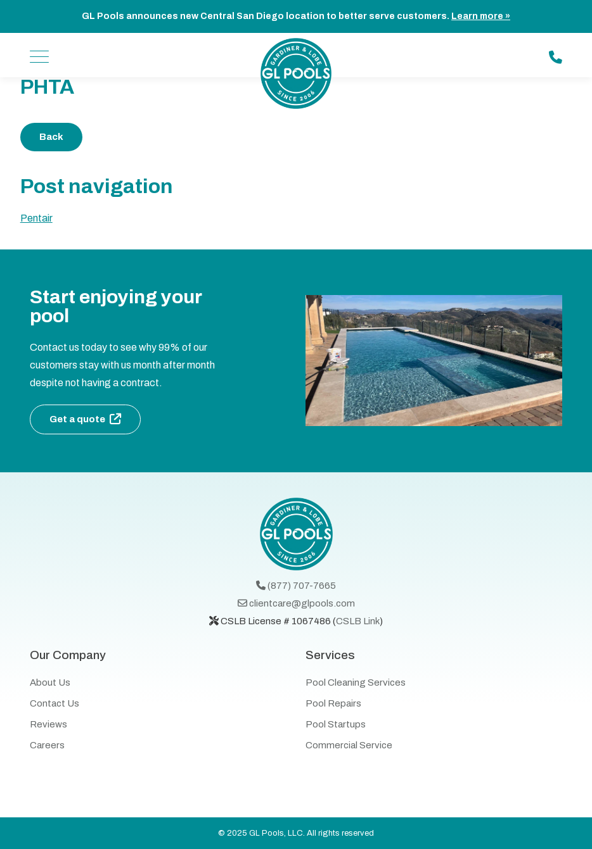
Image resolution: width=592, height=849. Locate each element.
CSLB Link (358, 621)
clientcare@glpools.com (296, 603)
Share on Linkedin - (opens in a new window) (545, 137)
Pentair (36, 218)
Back (51, 137)
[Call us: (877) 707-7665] (555, 57)
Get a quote (77, 419)
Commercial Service (349, 745)
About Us (50, 682)
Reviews (48, 724)
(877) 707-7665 (296, 586)
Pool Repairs (333, 703)
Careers (47, 745)
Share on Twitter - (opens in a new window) (512, 137)
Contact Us (54, 703)
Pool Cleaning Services (356, 682)
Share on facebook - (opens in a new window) (478, 137)
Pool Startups (336, 724)
